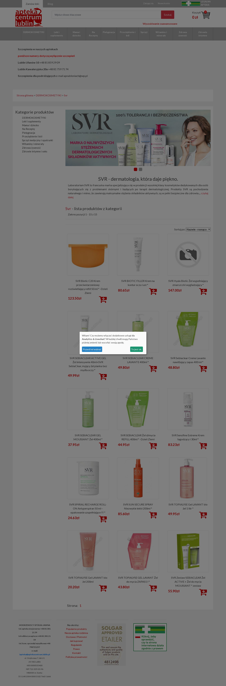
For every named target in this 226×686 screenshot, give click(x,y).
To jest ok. (136, 349)
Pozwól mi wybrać (92, 349)
